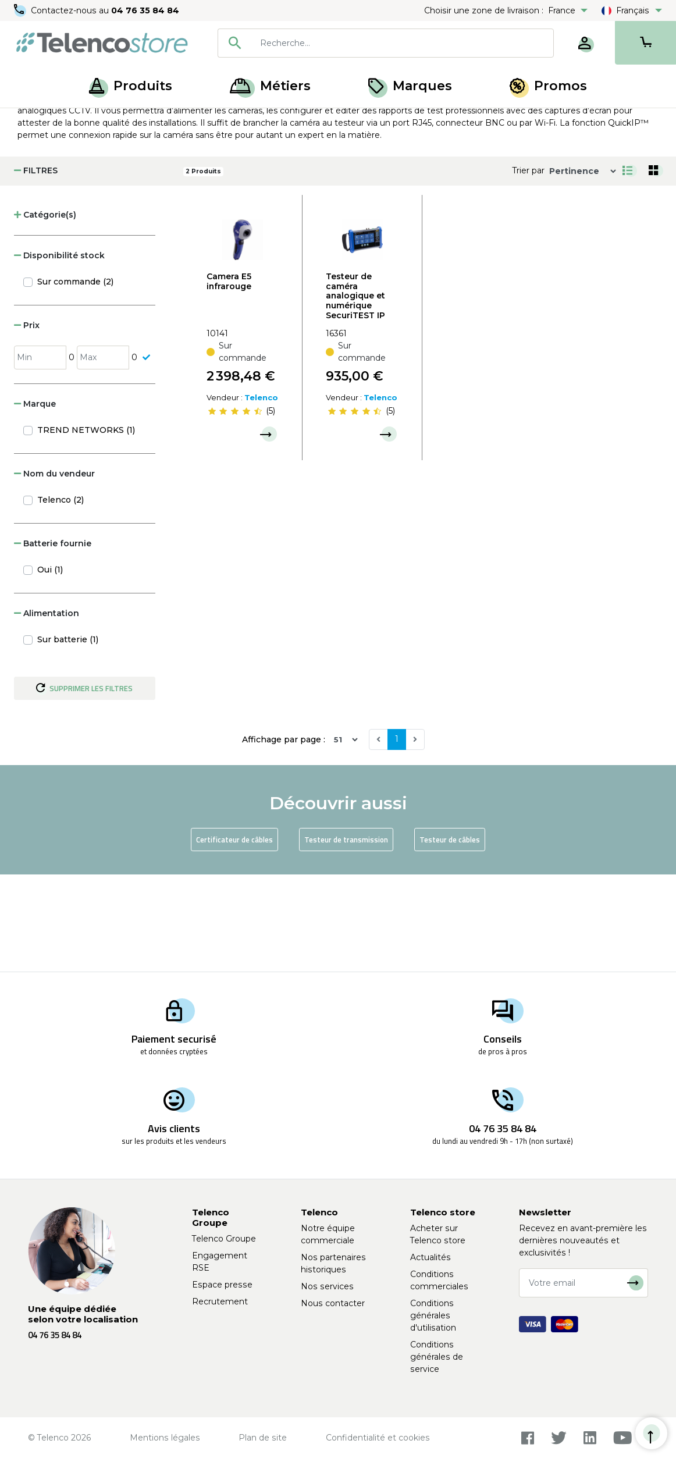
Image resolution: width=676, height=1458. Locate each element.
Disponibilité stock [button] (59, 352)
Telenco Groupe (224, 1238)
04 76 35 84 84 (145, 10)
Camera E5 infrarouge (229, 378)
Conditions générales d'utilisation (433, 1315)
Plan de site (263, 1437)
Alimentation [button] (46, 710)
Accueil (31, 121)
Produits (130, 86)
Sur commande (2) (75, 379)
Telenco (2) (60, 597)
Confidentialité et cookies (378, 1437)
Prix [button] (27, 422)
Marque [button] (35, 501)
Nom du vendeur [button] (54, 571)
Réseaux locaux (133, 121)
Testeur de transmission (346, 937)
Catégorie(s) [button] (45, 312)
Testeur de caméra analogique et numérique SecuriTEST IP (355, 393)
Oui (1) (50, 667)
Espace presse (222, 1284)
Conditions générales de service (436, 1356)
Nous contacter (333, 1303)
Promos (548, 86)
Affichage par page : (283, 836)
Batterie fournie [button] (52, 640)
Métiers (270, 86)
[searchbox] (402, 43)
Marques (410, 86)
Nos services (327, 1286)
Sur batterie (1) (67, 736)
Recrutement (220, 1301)
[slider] (235, 508)
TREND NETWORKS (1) (86, 527)
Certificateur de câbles (234, 937)
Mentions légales (165, 1437)
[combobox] (386, 43)
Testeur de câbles (449, 937)
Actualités (430, 1257)
